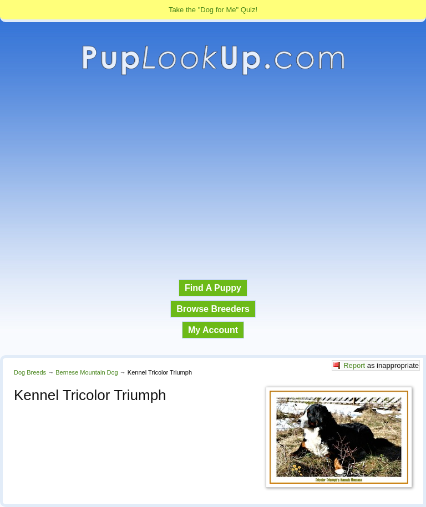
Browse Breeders (213, 309)
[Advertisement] (213, 177)
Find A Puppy (213, 288)
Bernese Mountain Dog (86, 372)
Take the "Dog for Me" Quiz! (213, 10)
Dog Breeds (30, 372)
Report (354, 365)
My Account (213, 330)
